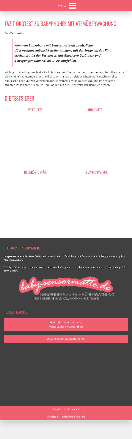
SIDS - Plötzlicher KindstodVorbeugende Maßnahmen (66, 324)
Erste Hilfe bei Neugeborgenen (66, 338)
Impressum (53, 416)
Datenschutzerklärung (73, 416)
